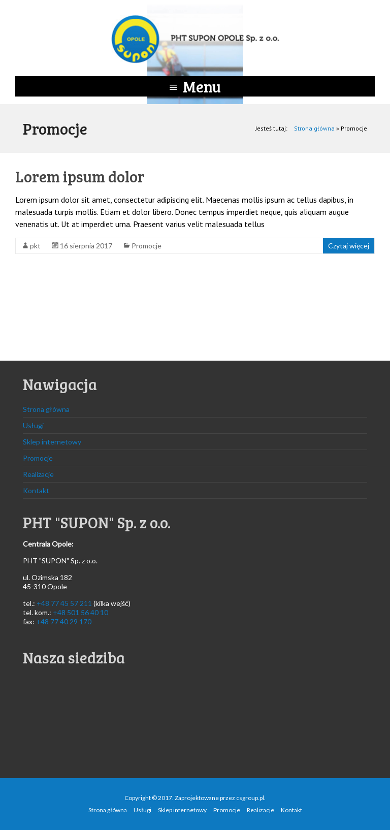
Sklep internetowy (52, 441)
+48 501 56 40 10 (80, 612)
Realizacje (38, 474)
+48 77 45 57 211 (64, 603)
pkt (35, 245)
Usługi (33, 425)
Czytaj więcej (348, 245)
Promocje (146, 245)
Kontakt (36, 490)
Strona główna (314, 128)
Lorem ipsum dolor (80, 176)
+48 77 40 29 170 (63, 621)
